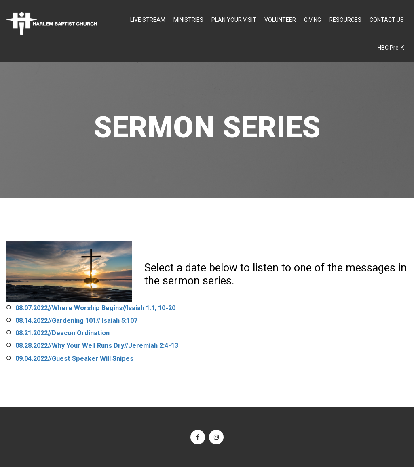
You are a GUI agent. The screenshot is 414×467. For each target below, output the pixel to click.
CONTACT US (387, 20)
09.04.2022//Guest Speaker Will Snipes (74, 358)
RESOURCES (345, 20)
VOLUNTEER (280, 20)
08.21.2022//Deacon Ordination (62, 333)
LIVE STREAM (147, 20)
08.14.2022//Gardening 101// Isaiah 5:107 (76, 320)
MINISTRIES (188, 20)
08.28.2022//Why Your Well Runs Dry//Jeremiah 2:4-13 (96, 345)
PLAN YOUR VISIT (233, 20)
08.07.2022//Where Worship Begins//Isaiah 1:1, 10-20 (95, 308)
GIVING (312, 20)
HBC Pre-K (391, 47)
